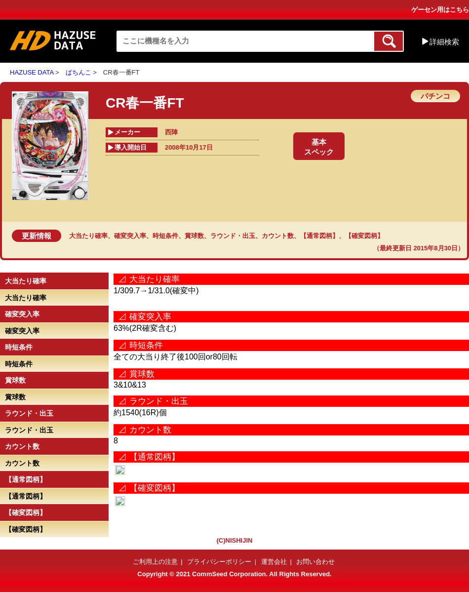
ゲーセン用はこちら (440, 9)
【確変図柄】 (364, 235)
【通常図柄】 (319, 235)
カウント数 (278, 235)
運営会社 (274, 561)
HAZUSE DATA (31, 72)
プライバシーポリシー (219, 561)
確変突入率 (130, 235)
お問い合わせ (315, 561)
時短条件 (165, 235)
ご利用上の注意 (155, 561)
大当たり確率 (88, 235)
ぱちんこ (78, 72)
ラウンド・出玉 (232, 235)
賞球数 (194, 235)
